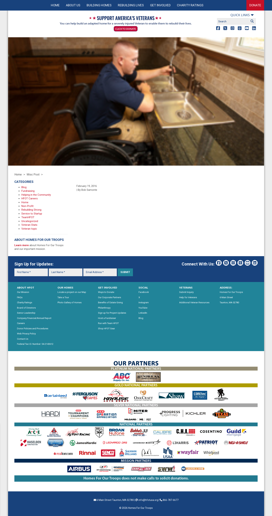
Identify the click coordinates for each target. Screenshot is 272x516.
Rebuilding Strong (31, 209)
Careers (21, 323)
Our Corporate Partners (109, 297)
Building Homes (99, 5)
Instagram (144, 302)
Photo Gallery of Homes (70, 302)
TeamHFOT (27, 217)
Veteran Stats (29, 224)
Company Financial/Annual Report (34, 318)
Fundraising (28, 191)
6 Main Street (226, 297)
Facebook (144, 292)
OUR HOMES (65, 287)
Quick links (240, 15)
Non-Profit (27, 206)
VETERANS (186, 287)
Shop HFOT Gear (106, 328)
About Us (73, 5)
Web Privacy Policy (26, 333)
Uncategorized (29, 221)
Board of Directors (26, 307)
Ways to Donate (106, 292)
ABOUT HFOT (25, 287)
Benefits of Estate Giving (110, 302)
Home (55, 5)
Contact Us (22, 339)
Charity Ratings (190, 5)
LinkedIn (143, 313)
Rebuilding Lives (131, 5)
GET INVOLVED (107, 287)
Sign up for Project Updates (112, 313)
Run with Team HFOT (108, 323)
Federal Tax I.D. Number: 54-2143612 (35, 344)
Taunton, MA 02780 (229, 302)
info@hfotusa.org (148, 500)
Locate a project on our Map (72, 292)
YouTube (143, 307)
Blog (23, 187)
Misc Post (33, 174)
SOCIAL (143, 287)
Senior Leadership (26, 313)
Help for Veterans (188, 297)
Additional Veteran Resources (194, 302)
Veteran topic (29, 228)
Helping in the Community (36, 194)
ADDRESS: (226, 287)
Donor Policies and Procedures (32, 328)
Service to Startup (31, 213)
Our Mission (23, 292)
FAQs (19, 297)
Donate (255, 5)
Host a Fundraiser (107, 318)
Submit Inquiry (186, 292)
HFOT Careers (29, 198)
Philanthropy (104, 307)
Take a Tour (63, 297)
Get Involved (160, 5)
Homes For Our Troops (231, 292)
